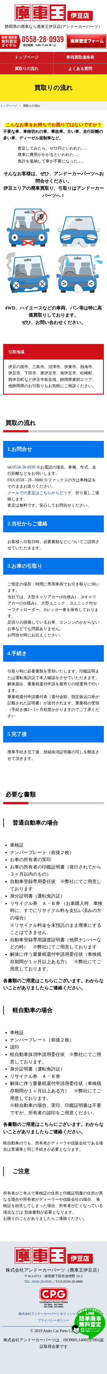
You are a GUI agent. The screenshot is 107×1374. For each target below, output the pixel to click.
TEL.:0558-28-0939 (38, 1282)
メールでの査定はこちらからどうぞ (39, 493)
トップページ (27, 57)
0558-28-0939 (24, 467)
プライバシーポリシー (53, 1320)
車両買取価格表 (80, 57)
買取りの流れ (27, 69)
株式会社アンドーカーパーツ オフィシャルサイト (53, 1313)
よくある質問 (80, 69)
